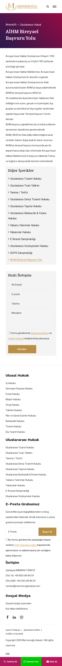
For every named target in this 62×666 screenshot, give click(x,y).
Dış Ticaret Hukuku (15, 432)
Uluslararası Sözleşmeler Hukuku (29, 246)
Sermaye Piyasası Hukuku (19, 388)
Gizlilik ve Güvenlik (14, 634)
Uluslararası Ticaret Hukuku (25, 178)
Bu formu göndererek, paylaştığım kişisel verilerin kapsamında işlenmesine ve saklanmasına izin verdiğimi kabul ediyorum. (28, 547)
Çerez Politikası (13, 630)
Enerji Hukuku (13, 394)
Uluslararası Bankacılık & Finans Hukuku (26, 474)
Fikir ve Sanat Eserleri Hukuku (21, 415)
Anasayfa (11, 24)
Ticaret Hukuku (13, 426)
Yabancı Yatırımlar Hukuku (24, 225)
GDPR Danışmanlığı (21, 252)
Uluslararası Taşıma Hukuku (25, 206)
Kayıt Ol (47, 532)
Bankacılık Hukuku (15, 421)
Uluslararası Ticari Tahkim (24, 185)
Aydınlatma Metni (32, 630)
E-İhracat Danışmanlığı (23, 239)
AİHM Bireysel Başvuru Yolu (26, 259)
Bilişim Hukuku (13, 399)
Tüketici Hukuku (14, 410)
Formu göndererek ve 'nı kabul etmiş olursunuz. (30, 336)
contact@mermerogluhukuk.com (23, 586)
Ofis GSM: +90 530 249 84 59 (21, 580)
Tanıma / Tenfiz (19, 192)
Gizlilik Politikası (15, 338)
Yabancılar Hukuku (20, 232)
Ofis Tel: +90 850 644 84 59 (20, 575)
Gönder (22, 349)
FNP (8, 654)
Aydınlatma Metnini (40, 333)
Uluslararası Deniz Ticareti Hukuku (29, 199)
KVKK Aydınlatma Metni (25, 545)
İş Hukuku (11, 383)
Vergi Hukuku (12, 405)
